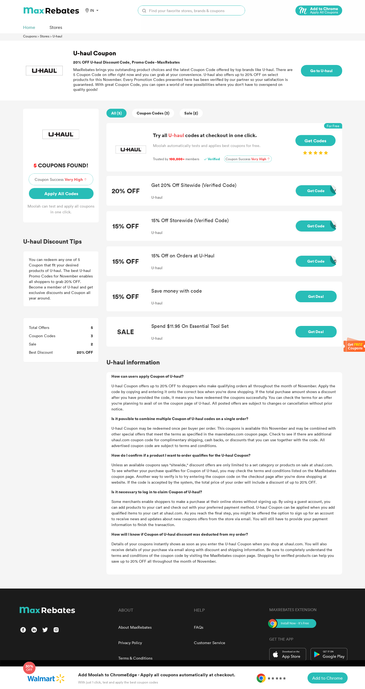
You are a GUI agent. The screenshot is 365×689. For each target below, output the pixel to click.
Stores (44, 36)
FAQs (198, 627)
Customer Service (209, 642)
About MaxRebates (135, 627)
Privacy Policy (130, 642)
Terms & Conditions (135, 658)
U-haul (57, 36)
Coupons (30, 36)
